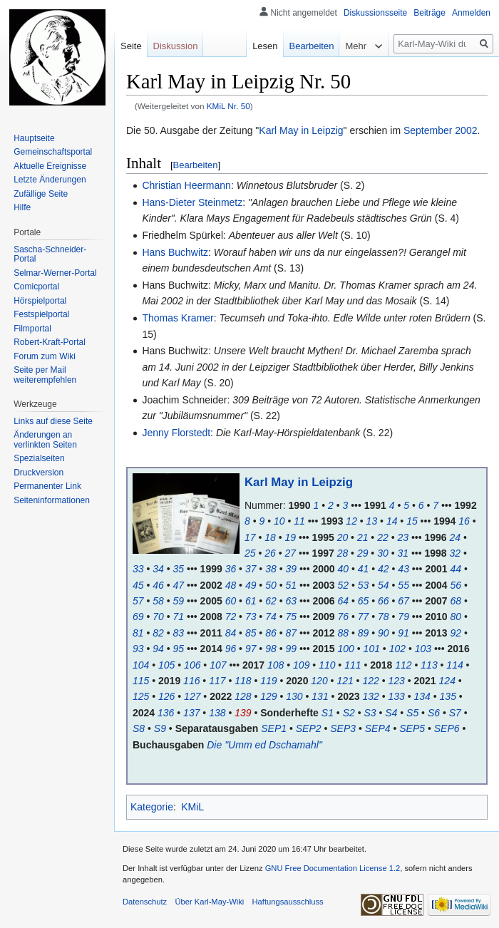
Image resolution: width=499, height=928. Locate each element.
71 (179, 616)
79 (403, 616)
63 (291, 601)
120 (319, 680)
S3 (370, 712)
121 (344, 680)
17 (250, 537)
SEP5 (412, 728)
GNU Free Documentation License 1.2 (333, 868)
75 (291, 616)
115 (141, 680)
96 (231, 648)
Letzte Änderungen (50, 180)
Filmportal (32, 329)
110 (327, 665)
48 (231, 585)
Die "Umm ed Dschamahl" (264, 745)
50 (271, 585)
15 (412, 521)
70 (158, 616)
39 (291, 568)
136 (166, 712)
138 (217, 712)
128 (243, 696)
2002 (466, 130)
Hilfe (22, 207)
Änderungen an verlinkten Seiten (45, 440)
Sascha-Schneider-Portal (50, 254)
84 (231, 633)
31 (402, 553)
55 (403, 585)
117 (217, 680)
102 (397, 648)
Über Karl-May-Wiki (209, 901)
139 (243, 712)
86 (271, 633)
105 (166, 665)
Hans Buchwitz (175, 252)
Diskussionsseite (375, 13)
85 (251, 633)
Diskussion (175, 46)
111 (352, 665)
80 (455, 616)
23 (402, 537)
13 (372, 521)
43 (403, 568)
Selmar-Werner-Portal (55, 273)
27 (291, 553)
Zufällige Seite (41, 194)
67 (403, 601)
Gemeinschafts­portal (53, 152)
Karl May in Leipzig (301, 130)
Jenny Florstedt (176, 432)
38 (271, 568)
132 (370, 696)
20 (343, 537)
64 (343, 601)
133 (396, 696)
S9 (160, 728)
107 (218, 665)
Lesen (264, 46)
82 (158, 633)
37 (251, 568)
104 (141, 665)
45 (138, 585)
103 (423, 648)
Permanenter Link (47, 486)
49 (251, 585)
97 (251, 648)
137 (191, 712)
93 (138, 648)
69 (138, 616)
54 (383, 585)
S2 (349, 712)
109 (301, 665)
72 (231, 616)
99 (291, 648)
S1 (327, 712)
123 (396, 680)
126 (166, 696)
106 (192, 665)
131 (320, 696)
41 (363, 568)
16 (464, 521)
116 (191, 680)
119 (268, 680)
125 (141, 696)
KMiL (192, 807)
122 (370, 680)
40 (343, 568)
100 (346, 648)
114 (454, 665)
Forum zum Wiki (45, 356)
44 (455, 568)
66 (383, 601)
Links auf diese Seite (53, 421)
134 (422, 696)
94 (158, 648)
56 (455, 585)
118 (243, 680)
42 (383, 568)
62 (271, 601)
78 (383, 616)
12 (351, 521)
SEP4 (378, 728)
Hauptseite (34, 138)
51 (291, 585)
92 (455, 633)
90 (383, 633)
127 (192, 696)
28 (343, 553)
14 (392, 521)
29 (363, 553)
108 (275, 665)
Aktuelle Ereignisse (50, 166)
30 (383, 553)
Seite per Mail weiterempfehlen (45, 375)
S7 (455, 712)
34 (158, 568)
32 (455, 553)
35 (179, 568)
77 (363, 616)
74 (271, 616)
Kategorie (151, 807)
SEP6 (447, 728)
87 (291, 633)
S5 (412, 712)
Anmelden (471, 13)
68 (455, 601)
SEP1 (274, 728)
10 (279, 521)
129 (268, 696)
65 (363, 601)
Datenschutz (145, 901)
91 (403, 633)
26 (270, 553)
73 (251, 616)
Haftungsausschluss (288, 901)
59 (179, 601)
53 (363, 585)
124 (447, 680)
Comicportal (36, 287)
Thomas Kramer (177, 318)
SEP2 (308, 728)
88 (343, 633)
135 (448, 696)
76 (343, 616)
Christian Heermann (186, 185)
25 (250, 553)
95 (179, 648)
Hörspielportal (40, 301)
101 (372, 648)
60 (231, 601)
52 (343, 585)
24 (455, 537)
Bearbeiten (195, 165)
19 (291, 537)
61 (251, 601)
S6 (434, 712)
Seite (131, 46)
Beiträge (429, 13)
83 (179, 633)
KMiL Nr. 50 (228, 105)
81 (138, 633)
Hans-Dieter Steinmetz (192, 202)
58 (158, 601)
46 (158, 585)
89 (363, 633)
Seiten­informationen (52, 500)
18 (270, 537)
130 (294, 696)
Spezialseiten (39, 458)
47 (179, 585)
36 (231, 568)
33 (138, 568)
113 (429, 665)
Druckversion (38, 473)
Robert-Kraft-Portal (50, 342)
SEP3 (343, 728)
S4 (391, 712)
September (427, 130)
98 (271, 648)
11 (299, 521)
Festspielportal (41, 314)
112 (403, 665)
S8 (139, 728)
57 (138, 601)
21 (363, 537)
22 (383, 537)
